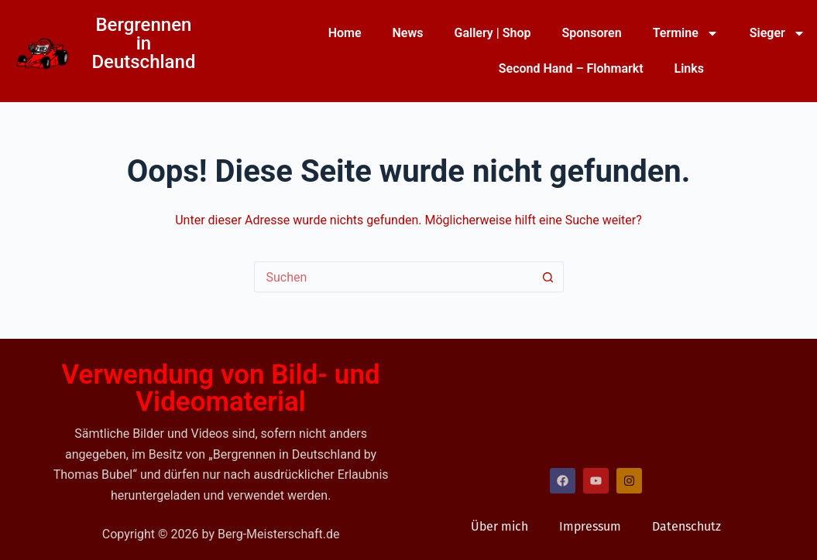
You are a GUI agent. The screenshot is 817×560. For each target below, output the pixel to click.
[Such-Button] (548, 276)
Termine (686, 33)
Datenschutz (686, 526)
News (408, 33)
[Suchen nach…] (393, 276)
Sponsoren (591, 33)
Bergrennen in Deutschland (143, 43)
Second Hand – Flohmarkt (571, 68)
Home (345, 33)
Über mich (499, 526)
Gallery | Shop (492, 33)
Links (689, 68)
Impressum (590, 526)
